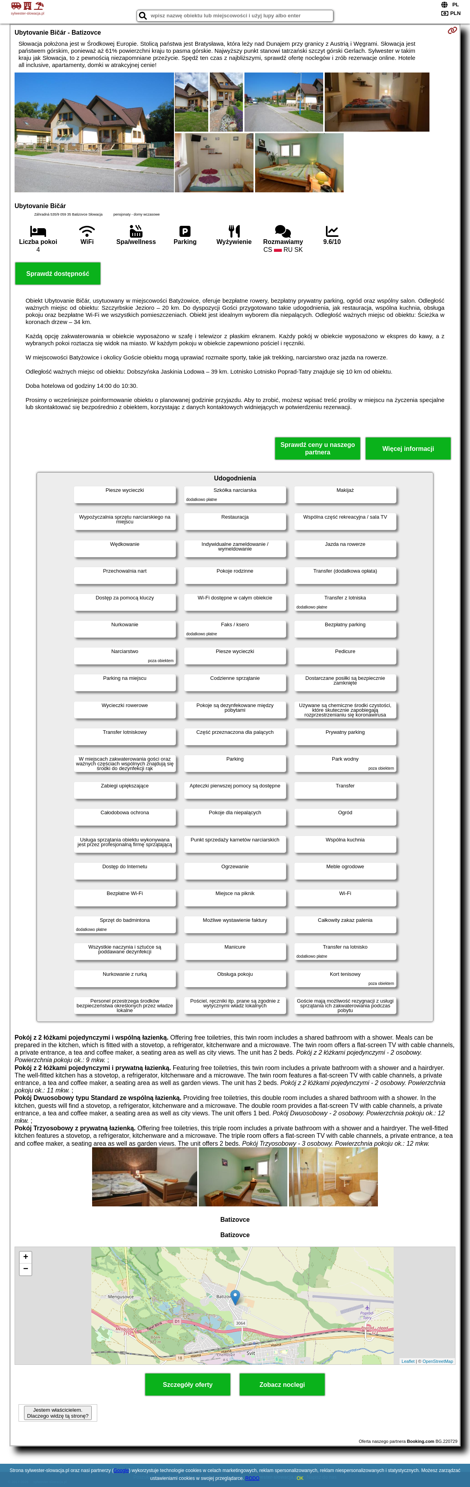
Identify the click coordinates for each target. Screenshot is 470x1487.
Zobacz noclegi (282, 1384)
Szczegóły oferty (188, 1384)
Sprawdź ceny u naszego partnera (317, 448)
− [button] (25, 1269)
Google (121, 1470)
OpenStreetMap (437, 1361)
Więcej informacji (408, 448)
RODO (252, 1478)
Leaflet (408, 1361)
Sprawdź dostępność (57, 273)
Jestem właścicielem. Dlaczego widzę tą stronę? (58, 1413)
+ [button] (25, 1258)
